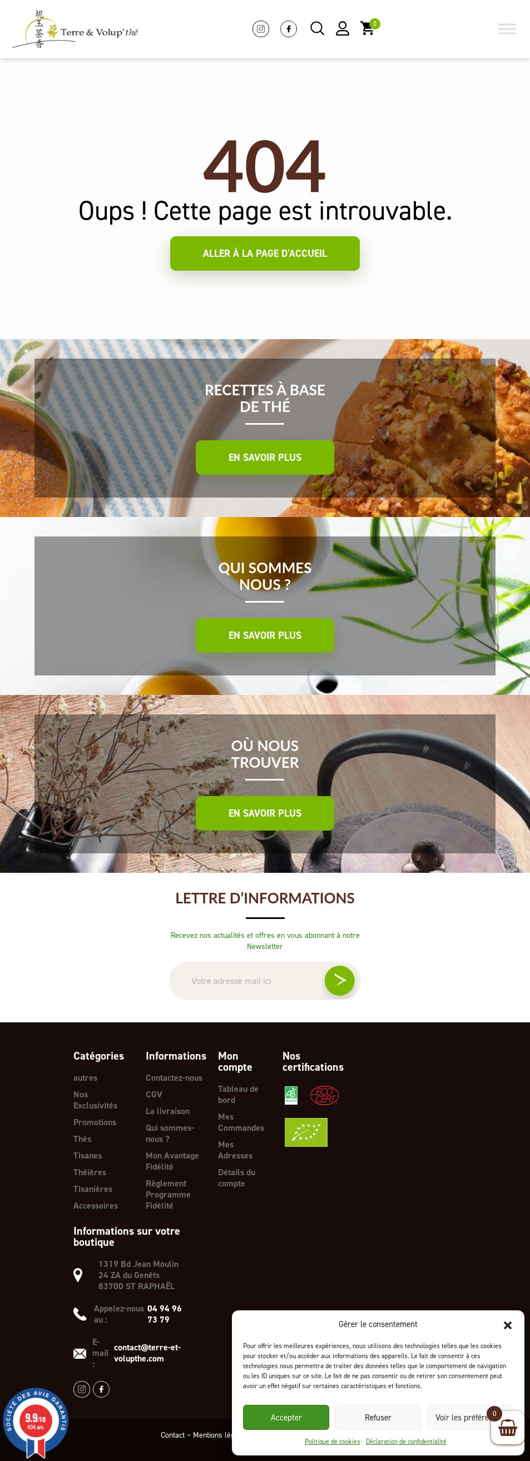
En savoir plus (265, 457)
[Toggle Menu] (507, 29)
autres (85, 1078)
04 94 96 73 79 (164, 1314)
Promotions (94, 1122)
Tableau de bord (238, 1094)
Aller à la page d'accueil (265, 253)
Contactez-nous (174, 1078)
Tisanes (87, 1155)
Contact (173, 1435)
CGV (154, 1094)
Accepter (286, 1417)
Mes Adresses (235, 1150)
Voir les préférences (470, 1417)
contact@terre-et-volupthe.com (147, 1353)
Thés (82, 1139)
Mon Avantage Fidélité (172, 1161)
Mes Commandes (241, 1122)
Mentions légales (221, 1435)
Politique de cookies (332, 1441)
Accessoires (95, 1205)
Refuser (378, 1417)
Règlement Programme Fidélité (168, 1194)
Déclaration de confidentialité (406, 1441)
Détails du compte (236, 1177)
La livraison (168, 1111)
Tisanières (92, 1189)
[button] (507, 1324)
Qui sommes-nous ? (170, 1133)
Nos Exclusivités (95, 1100)
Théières (89, 1172)
